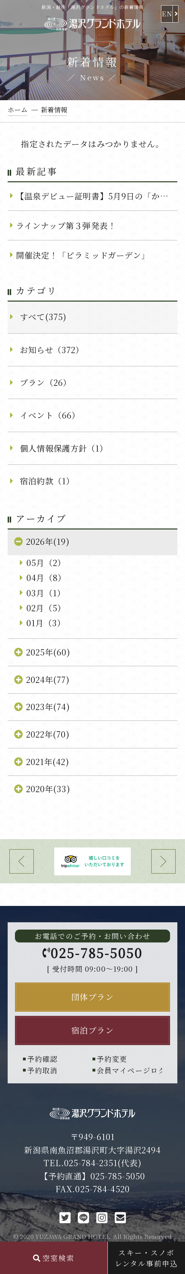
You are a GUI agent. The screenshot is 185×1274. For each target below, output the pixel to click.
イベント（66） (50, 415)
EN (167, 13)
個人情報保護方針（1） (64, 448)
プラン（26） (45, 382)
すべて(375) (43, 317)
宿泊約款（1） (47, 481)
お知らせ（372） (52, 350)
